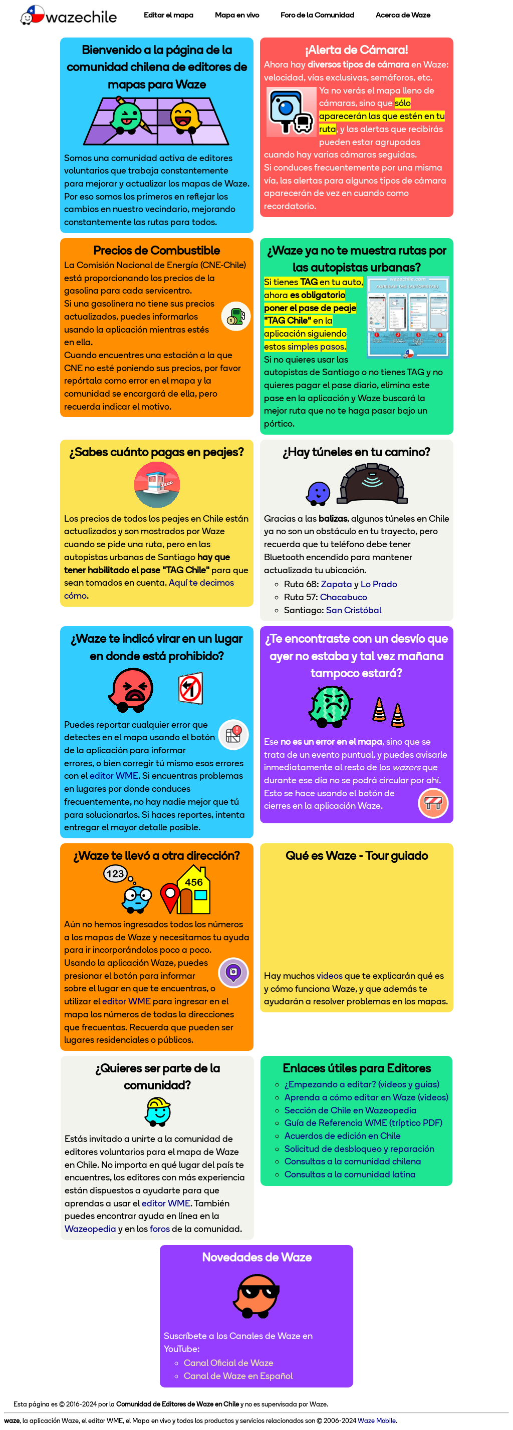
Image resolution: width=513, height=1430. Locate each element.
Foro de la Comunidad (317, 15)
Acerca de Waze (403, 15)
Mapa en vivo (237, 15)
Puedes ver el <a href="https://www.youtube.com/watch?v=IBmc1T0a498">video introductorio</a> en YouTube (357, 915)
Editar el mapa (168, 15)
